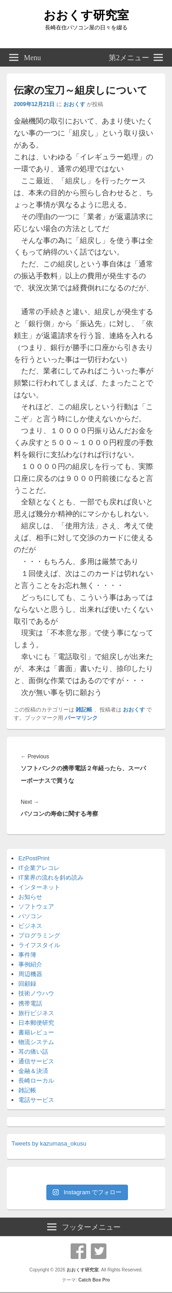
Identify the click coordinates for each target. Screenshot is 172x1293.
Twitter (98, 1251)
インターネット (39, 887)
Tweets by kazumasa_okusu (48, 1143)
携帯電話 (30, 1003)
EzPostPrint (34, 858)
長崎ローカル (36, 1080)
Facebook (78, 1251)
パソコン (30, 916)
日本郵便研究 (36, 1022)
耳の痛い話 (33, 1051)
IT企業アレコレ (39, 867)
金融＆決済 (33, 1070)
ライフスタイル (39, 945)
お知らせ (30, 896)
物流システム (36, 1042)
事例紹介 (30, 964)
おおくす (74, 104)
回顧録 (27, 983)
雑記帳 (84, 709)
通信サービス (36, 1061)
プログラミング (39, 935)
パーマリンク (81, 718)
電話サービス (36, 1099)
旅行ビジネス (36, 1013)
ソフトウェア (36, 906)
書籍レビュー (36, 1032)
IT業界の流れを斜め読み (50, 877)
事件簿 (27, 954)
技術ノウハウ (36, 993)
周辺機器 (30, 974)
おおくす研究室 (86, 15)
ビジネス (30, 925)
